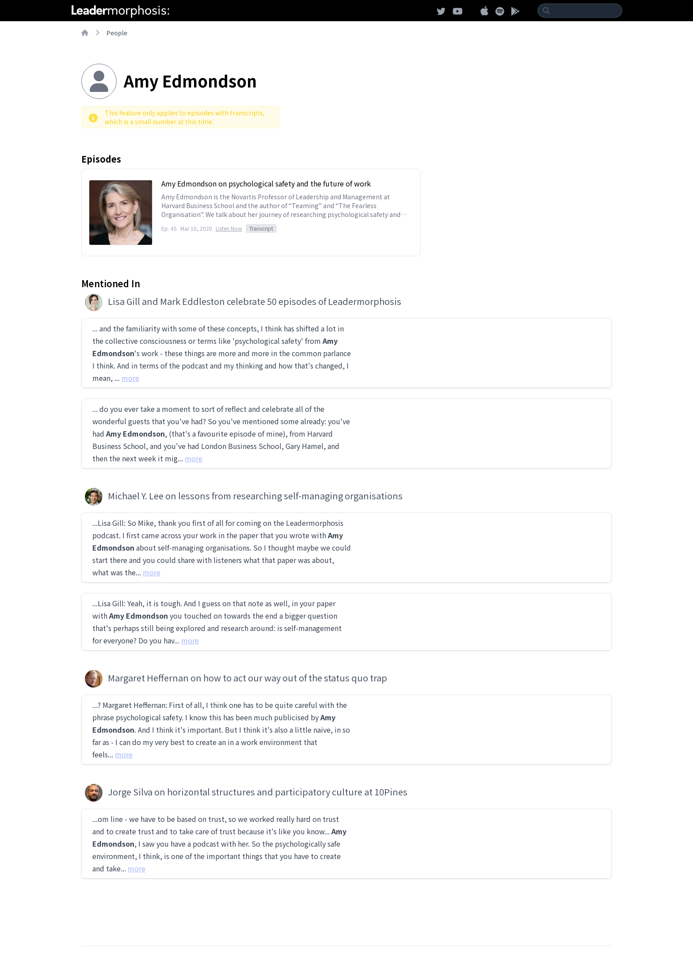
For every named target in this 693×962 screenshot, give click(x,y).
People (117, 32)
